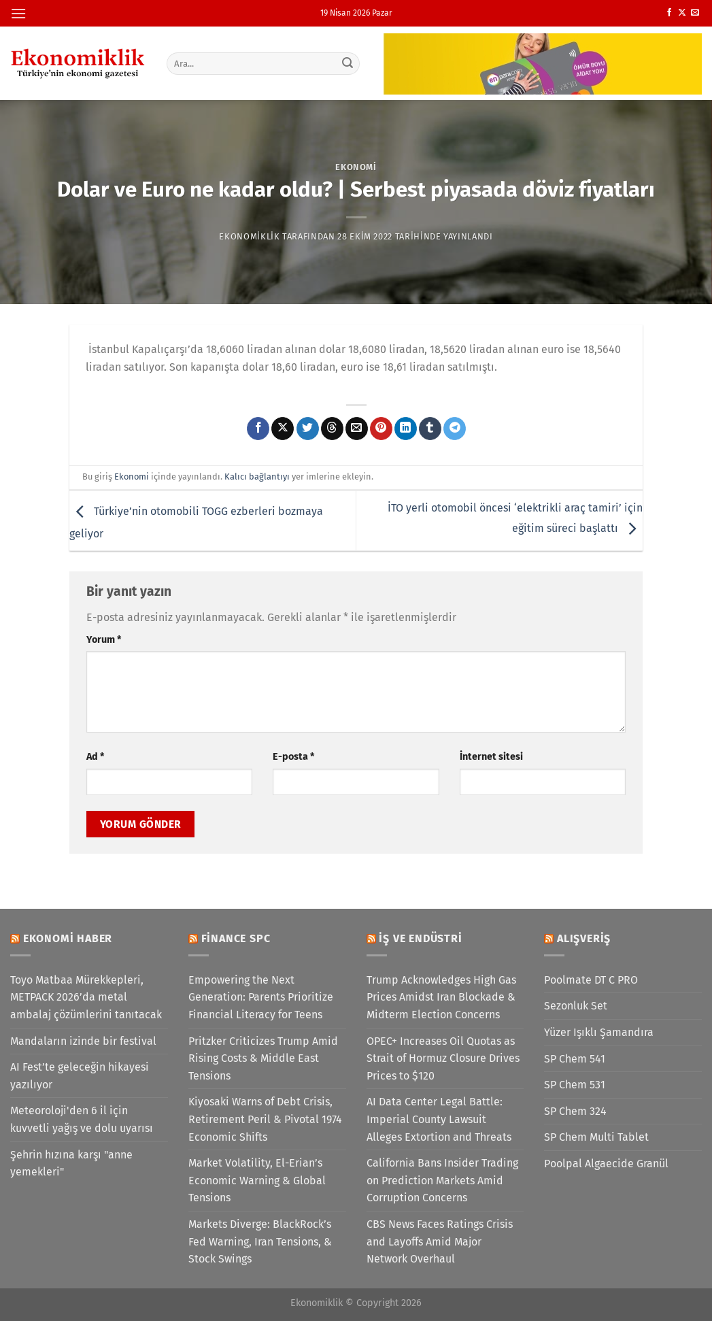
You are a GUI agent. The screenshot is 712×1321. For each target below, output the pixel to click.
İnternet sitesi (491, 757)
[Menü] (18, 13)
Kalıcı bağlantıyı (257, 476)
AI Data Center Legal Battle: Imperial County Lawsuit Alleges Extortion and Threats (439, 1119)
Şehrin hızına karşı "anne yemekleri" (71, 1163)
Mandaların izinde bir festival (83, 1041)
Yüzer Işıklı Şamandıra (599, 1032)
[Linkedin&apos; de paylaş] (405, 428)
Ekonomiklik (249, 236)
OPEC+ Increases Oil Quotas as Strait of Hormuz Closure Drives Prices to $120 (443, 1058)
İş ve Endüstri (420, 938)
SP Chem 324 (575, 1111)
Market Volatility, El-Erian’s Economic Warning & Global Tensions (257, 1180)
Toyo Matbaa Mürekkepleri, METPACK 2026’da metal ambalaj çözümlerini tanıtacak (86, 997)
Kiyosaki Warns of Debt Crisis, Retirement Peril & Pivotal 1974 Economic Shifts (265, 1119)
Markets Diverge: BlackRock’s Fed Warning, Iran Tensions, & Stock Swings (260, 1241)
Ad (95, 757)
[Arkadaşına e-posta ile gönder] (356, 428)
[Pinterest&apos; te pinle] (381, 428)
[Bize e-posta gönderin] (695, 13)
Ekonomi (356, 167)
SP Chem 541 (574, 1058)
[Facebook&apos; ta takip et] (669, 13)
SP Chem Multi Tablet (596, 1137)
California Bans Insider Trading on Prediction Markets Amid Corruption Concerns (442, 1180)
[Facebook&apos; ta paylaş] (258, 428)
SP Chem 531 (574, 1084)
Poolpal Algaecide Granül (606, 1163)
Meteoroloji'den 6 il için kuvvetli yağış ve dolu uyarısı (81, 1119)
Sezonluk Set (575, 1005)
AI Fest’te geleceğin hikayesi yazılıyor (79, 1075)
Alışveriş (584, 938)
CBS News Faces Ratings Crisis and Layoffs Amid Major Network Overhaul (440, 1241)
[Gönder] (347, 63)
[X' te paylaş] (282, 428)
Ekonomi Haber (67, 938)
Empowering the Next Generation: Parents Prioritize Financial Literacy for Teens (260, 997)
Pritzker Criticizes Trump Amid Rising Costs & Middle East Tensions (263, 1058)
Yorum (103, 640)
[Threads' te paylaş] (332, 428)
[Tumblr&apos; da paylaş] (430, 428)
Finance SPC (236, 938)
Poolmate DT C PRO (591, 979)
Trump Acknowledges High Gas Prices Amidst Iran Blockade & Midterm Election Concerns (441, 997)
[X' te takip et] (682, 13)
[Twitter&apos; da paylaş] (307, 428)
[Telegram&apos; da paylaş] (454, 428)
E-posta (293, 757)
